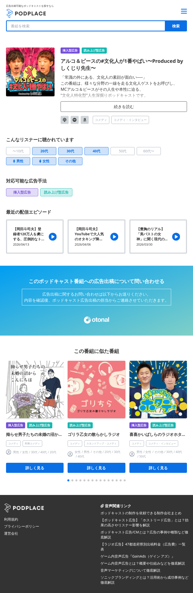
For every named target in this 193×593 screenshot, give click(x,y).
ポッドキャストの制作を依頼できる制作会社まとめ (141, 513)
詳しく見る (34, 467)
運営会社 (11, 533)
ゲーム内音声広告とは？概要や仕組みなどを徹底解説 (143, 563)
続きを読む (124, 106)
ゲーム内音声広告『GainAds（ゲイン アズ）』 (138, 556)
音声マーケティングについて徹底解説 (130, 570)
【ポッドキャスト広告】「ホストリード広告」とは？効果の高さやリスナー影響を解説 (144, 522)
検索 (176, 25)
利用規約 (11, 519)
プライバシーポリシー (21, 526)
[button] (68, 480)
